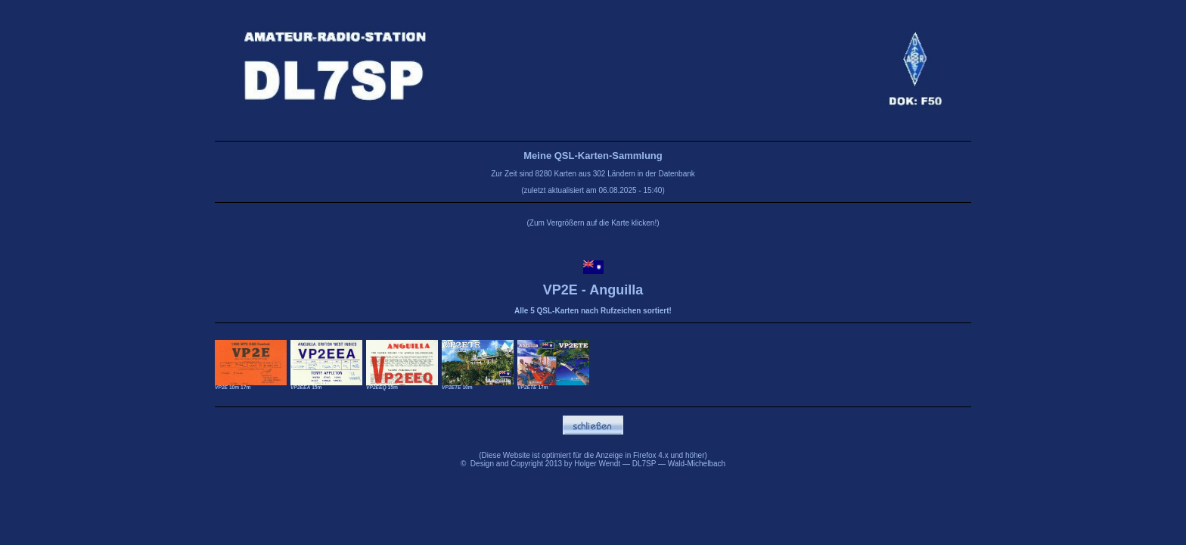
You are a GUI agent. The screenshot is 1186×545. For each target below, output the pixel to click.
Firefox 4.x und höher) (670, 455)
